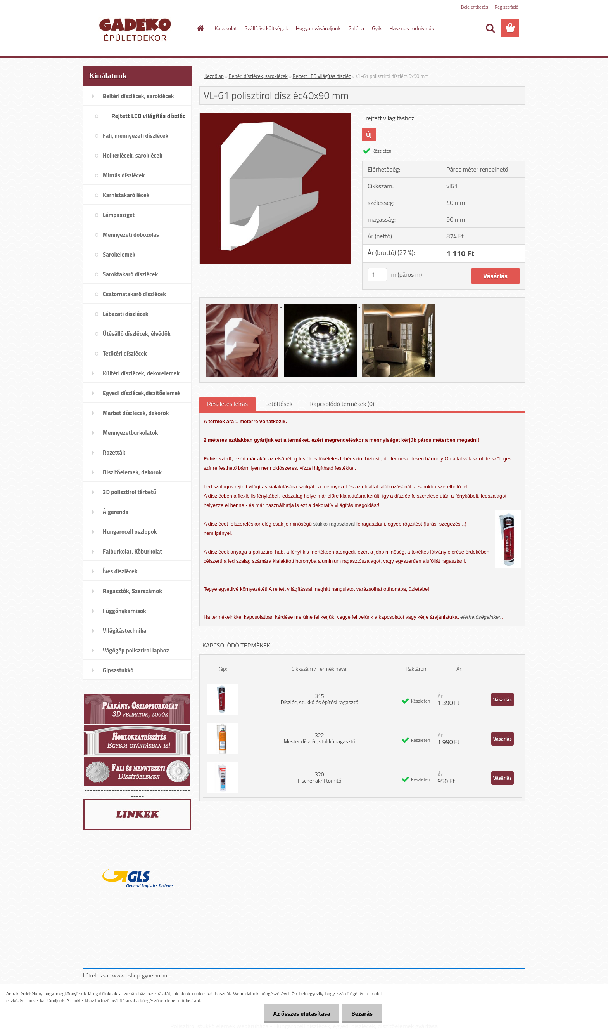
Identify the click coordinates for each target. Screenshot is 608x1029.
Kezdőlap (214, 76)
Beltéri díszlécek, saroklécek (258, 76)
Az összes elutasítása (299, 1013)
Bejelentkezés (474, 6)
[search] (490, 28)
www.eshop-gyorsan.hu (139, 975)
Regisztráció (506, 6)
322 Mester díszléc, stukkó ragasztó (319, 738)
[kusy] (377, 274)
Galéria (356, 28)
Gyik (377, 28)
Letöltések (278, 403)
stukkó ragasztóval (334, 524)
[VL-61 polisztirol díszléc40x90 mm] (275, 116)
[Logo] (136, 28)
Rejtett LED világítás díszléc (322, 76)
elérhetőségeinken (480, 617)
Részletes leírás (227, 403)
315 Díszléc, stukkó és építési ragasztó (319, 699)
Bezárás (361, 1013)
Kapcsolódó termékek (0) (342, 403)
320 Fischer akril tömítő (319, 777)
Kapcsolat (226, 28)
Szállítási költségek (266, 28)
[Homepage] (200, 28)
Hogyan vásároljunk (318, 28)
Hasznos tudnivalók (411, 28)
